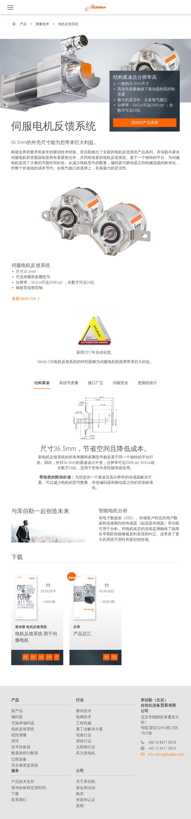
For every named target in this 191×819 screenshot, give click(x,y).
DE (25, 657)
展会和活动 (85, 787)
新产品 (17, 711)
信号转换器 (20, 747)
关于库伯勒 (85, 781)
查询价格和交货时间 (28, 787)
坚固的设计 (147, 383)
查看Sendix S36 (24, 298)
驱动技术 (83, 711)
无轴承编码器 (22, 723)
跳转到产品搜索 (144, 122)
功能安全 (120, 383)
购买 (80, 793)
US (41, 657)
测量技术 (42, 24)
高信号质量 (68, 383)
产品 (23, 24)
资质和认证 (85, 799)
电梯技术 (83, 717)
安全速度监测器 (24, 765)
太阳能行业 (85, 747)
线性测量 (19, 735)
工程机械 (83, 723)
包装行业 (83, 735)
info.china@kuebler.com (166, 754)
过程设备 (19, 759)
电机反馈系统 (22, 729)
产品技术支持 (22, 781)
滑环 (15, 741)
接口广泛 (95, 383)
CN (49, 657)
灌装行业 (83, 741)
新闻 (80, 805)
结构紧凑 (42, 383)
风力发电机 (85, 753)
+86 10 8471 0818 (162, 742)
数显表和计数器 (24, 753)
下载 (15, 793)
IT (56, 657)
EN (33, 657)
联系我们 (19, 799)
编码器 (17, 717)
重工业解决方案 (89, 729)
